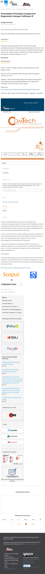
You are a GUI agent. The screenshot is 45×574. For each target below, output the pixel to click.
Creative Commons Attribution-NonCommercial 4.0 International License (31, 560)
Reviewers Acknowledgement (12, 309)
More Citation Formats (10, 190)
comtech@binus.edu (9, 568)
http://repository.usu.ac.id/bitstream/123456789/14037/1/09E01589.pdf (20, 89)
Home (2, 9)
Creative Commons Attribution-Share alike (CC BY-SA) (17, 267)
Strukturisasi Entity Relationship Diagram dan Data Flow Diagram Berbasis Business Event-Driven (11, 390)
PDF (4, 163)
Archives (8, 9)
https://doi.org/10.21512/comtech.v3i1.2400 (16, 29)
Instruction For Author (10, 306)
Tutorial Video (7, 303)
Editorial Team (7, 300)
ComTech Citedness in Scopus (12, 312)
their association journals (30, 544)
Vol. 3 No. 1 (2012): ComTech (20, 9)
